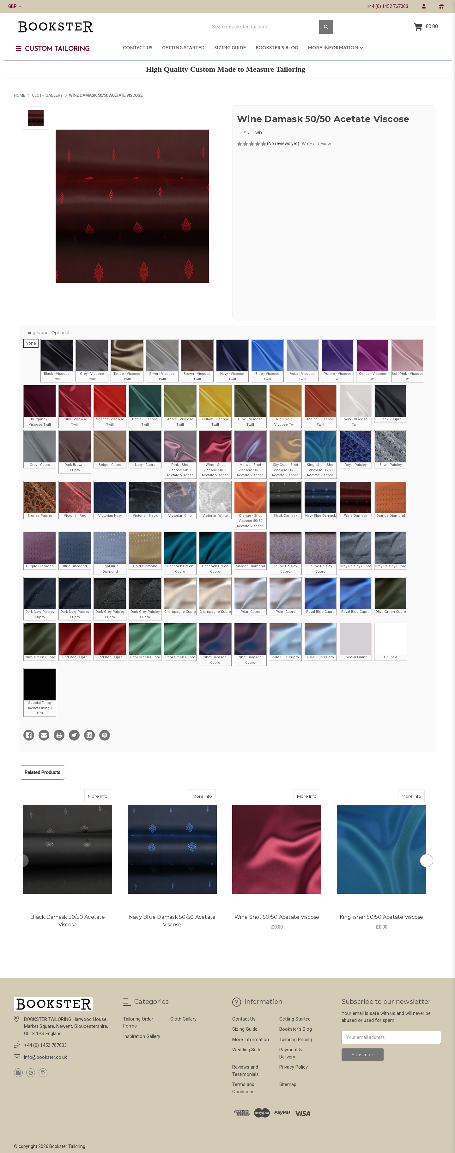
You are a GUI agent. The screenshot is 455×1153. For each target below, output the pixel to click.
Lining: (46, 332)
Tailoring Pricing (295, 1039)
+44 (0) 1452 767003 (387, 6)
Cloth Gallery (183, 1019)
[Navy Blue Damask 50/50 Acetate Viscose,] (172, 849)
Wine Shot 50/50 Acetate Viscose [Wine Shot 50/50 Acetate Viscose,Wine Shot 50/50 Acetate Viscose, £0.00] (276, 917)
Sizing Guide (230, 48)
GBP (14, 6)
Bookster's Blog (277, 48)
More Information (335, 48)
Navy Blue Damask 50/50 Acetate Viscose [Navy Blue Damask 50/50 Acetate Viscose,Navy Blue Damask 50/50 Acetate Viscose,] (172, 921)
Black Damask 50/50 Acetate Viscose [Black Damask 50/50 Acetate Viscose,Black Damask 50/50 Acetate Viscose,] (67, 921)
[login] (423, 6)
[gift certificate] (441, 6)
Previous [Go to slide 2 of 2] (22, 860)
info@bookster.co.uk (45, 1057)
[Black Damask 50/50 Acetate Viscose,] (67, 849)
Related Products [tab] (42, 772)
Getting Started (183, 48)
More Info (99, 794)
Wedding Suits (247, 1049)
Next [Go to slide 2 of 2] (426, 860)
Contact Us (137, 48)
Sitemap (287, 1084)
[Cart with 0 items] (426, 27)
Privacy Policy (293, 1067)
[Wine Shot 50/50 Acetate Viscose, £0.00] (276, 849)
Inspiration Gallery (141, 1036)
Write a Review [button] (316, 143)
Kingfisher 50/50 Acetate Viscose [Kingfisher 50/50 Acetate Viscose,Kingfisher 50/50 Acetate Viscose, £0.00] (381, 917)
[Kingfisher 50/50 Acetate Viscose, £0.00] (381, 849)
